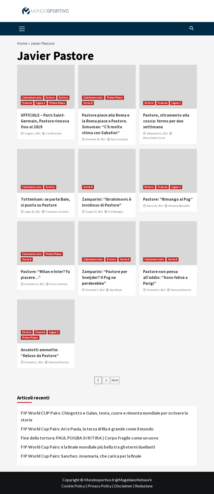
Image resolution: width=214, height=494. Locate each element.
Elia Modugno (115, 211)
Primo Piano (57, 103)
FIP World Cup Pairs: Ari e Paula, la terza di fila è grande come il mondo (87, 428)
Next (115, 380)
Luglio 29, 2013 (32, 211)
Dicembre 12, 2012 (34, 284)
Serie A (87, 103)
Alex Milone (116, 290)
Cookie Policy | (74, 485)
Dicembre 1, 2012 (33, 362)
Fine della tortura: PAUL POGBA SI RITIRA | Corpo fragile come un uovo (89, 437)
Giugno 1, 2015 (32, 133)
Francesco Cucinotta (57, 211)
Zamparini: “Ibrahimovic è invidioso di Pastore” (106, 202)
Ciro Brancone (53, 133)
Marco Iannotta (119, 139)
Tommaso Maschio (181, 290)
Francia (27, 103)
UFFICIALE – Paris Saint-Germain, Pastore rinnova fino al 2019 (45, 121)
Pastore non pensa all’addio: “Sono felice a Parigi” (165, 277)
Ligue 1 (40, 103)
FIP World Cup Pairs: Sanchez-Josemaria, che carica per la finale (81, 456)
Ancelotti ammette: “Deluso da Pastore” (40, 352)
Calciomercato (32, 97)
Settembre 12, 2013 (157, 133)
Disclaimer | (124, 485)
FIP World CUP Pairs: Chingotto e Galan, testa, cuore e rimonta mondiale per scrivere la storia (104, 416)
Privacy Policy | (101, 485)
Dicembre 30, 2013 (95, 139)
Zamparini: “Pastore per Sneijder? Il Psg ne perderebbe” (104, 277)
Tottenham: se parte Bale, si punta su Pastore (45, 202)
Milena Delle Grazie (154, 138)
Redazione (144, 485)
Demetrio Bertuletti (179, 206)
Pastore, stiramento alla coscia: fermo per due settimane (166, 121)
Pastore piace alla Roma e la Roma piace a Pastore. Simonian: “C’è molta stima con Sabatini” (105, 123)
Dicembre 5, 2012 (95, 290)
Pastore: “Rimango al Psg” (168, 199)
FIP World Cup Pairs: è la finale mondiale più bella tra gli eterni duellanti (88, 447)
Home (22, 43)
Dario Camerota (59, 284)
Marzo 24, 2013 (155, 206)
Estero (50, 97)
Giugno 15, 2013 (94, 211)
